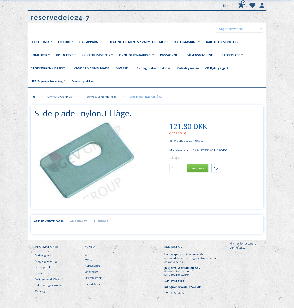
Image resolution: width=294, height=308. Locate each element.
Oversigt (40, 291)
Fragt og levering (46, 261)
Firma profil (42, 267)
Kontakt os (42, 273)
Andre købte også (49, 221)
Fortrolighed (43, 255)
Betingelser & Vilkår (47, 279)
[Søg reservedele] (261, 28)
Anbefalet (78, 221)
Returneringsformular (49, 285)
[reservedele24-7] (60, 18)
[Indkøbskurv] (241, 5)
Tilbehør (101, 221)
